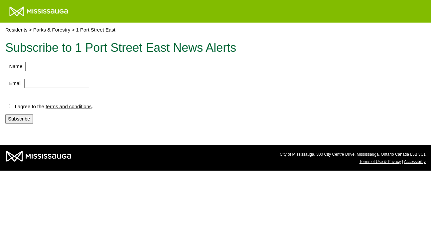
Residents (16, 30)
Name (15, 66)
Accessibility (415, 161)
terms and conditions (68, 106)
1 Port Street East (95, 30)
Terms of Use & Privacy (380, 161)
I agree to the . (54, 106)
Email (15, 83)
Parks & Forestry (52, 30)
